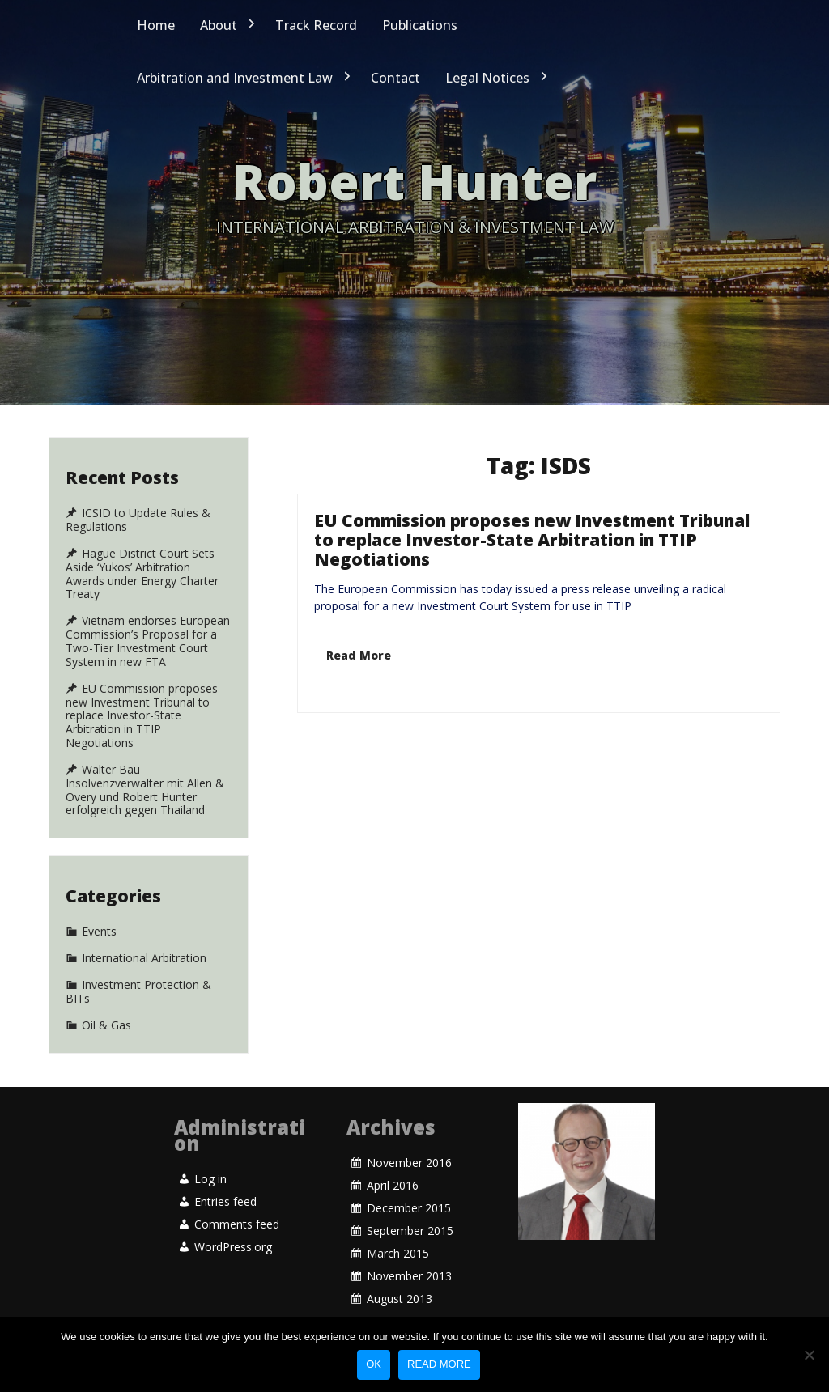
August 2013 (400, 1241)
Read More (363, 619)
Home (156, 25)
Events (99, 947)
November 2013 (409, 1235)
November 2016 (409, 1198)
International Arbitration (144, 955)
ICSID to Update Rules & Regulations (138, 520)
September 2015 (410, 1221)
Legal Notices (487, 78)
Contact (395, 78)
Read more (439, 1364)
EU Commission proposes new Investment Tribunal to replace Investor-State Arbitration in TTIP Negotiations (531, 582)
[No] (809, 1355)
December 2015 (408, 1214)
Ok (373, 1364)
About (218, 25)
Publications (419, 25)
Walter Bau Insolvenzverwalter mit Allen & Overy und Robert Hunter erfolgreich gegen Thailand (145, 789)
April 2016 (391, 1206)
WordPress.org (233, 1208)
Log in (210, 1186)
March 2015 (397, 1227)
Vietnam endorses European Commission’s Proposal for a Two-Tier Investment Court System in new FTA (148, 640)
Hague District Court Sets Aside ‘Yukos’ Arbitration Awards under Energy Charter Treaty (142, 573)
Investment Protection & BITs (138, 965)
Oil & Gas (107, 976)
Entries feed (225, 1193)
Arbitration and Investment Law (235, 78)
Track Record (316, 25)
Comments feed (236, 1201)
